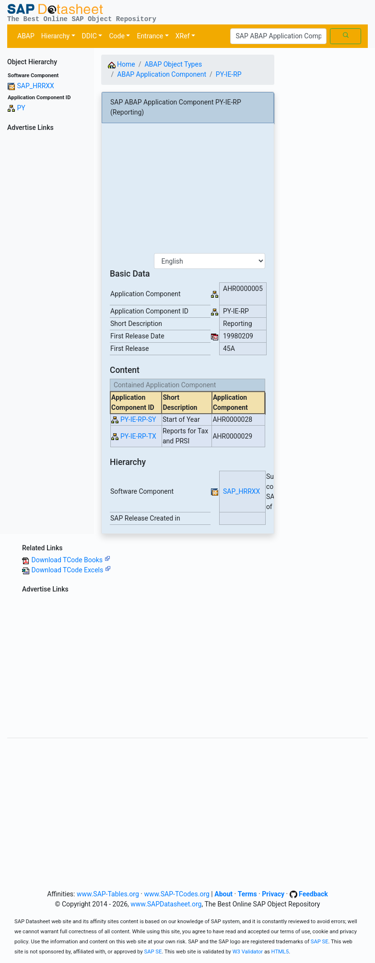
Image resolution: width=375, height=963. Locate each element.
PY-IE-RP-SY (138, 419)
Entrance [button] (150, 36)
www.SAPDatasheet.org (165, 904)
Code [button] (116, 36)
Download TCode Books (70, 560)
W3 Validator (248, 952)
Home (121, 64)
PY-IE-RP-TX (138, 436)
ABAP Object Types (173, 64)
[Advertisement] (47, 278)
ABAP (26, 36)
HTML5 (280, 952)
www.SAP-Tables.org (108, 894)
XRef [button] (183, 36)
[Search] (278, 36)
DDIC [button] (89, 36)
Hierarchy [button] (55, 36)
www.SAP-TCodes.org (177, 894)
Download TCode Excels (70, 570)
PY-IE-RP (229, 74)
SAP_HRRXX (35, 86)
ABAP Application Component (161, 74)
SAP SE (319, 942)
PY (21, 108)
